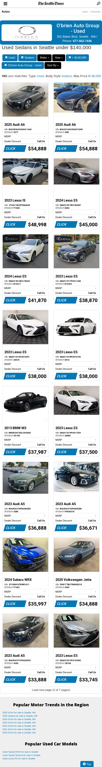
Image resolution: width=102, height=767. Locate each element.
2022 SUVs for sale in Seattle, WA (19, 726)
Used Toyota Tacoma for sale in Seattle (21, 755)
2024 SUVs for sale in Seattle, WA (19, 719)
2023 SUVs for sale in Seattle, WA (19, 722)
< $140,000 (77, 57)
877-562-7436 (82, 41)
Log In (85, 11)
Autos (6, 11)
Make (44, 57)
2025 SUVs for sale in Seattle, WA (19, 712)
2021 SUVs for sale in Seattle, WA (19, 729)
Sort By (52, 65)
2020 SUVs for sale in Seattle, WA (19, 732)
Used (10, 57)
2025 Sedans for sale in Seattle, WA (20, 716)
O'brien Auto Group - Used (23, 65)
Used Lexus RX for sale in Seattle (19, 758)
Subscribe (95, 11)
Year (59, 57)
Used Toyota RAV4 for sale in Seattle (20, 752)
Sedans (27, 57)
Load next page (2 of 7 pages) (51, 690)
